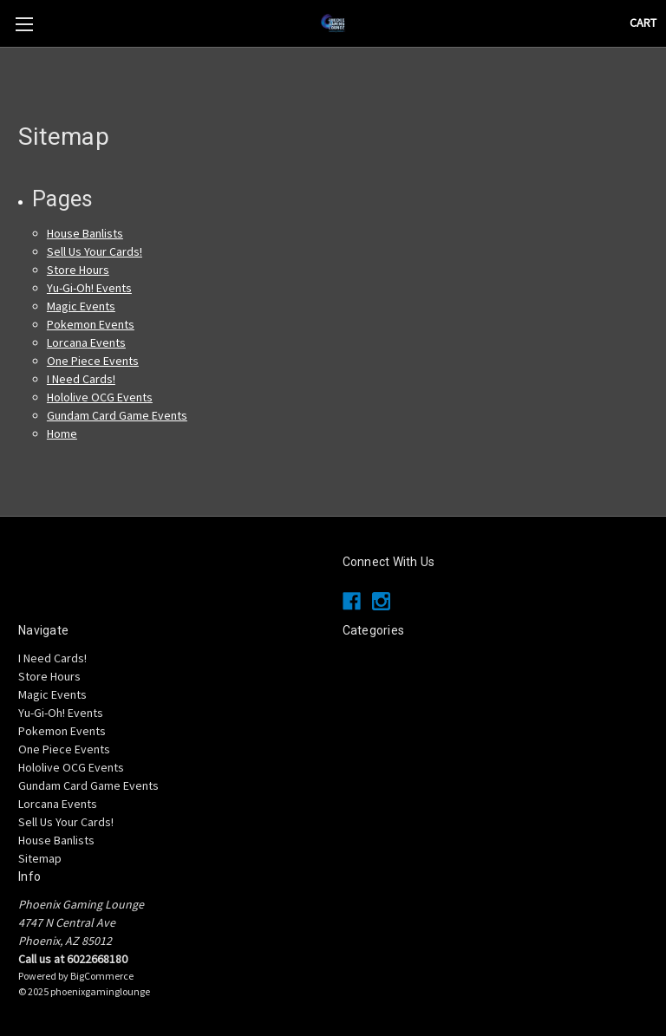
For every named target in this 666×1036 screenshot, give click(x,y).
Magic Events (81, 306)
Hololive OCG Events (100, 397)
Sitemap (40, 858)
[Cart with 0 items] (643, 23)
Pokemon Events (90, 324)
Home (62, 433)
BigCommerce (102, 975)
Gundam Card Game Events (117, 415)
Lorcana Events (86, 342)
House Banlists (85, 233)
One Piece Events (93, 360)
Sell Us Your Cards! (94, 251)
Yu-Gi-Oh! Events (89, 288)
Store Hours (78, 269)
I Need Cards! (81, 379)
